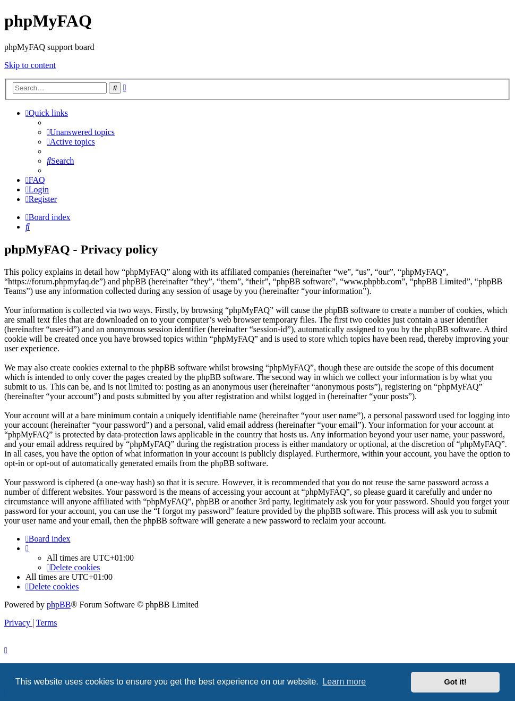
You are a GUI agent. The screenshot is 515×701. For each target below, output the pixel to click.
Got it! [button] (455, 682)
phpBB (59, 604)
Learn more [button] (344, 681)
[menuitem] (81, 132)
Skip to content (30, 65)
